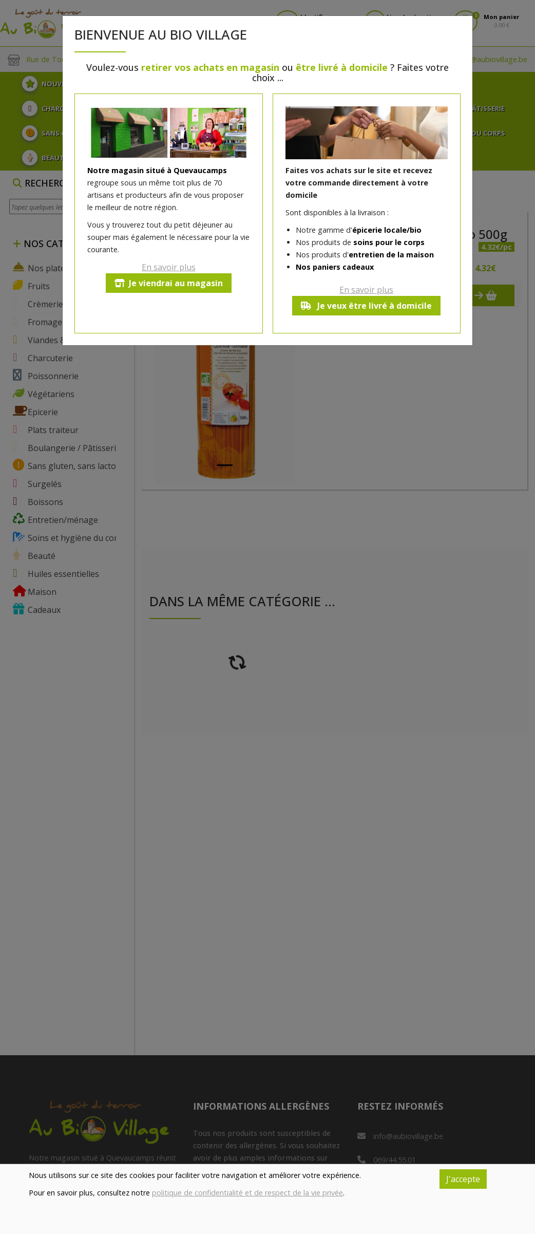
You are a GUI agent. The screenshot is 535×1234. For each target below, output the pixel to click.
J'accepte (463, 1179)
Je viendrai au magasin (168, 283)
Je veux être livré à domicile (366, 305)
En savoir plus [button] (169, 267)
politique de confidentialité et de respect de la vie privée (247, 1193)
